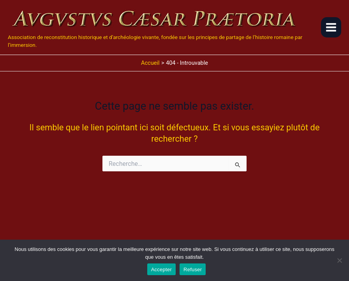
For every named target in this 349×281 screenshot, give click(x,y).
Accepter (161, 269)
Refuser (192, 269)
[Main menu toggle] (331, 27)
